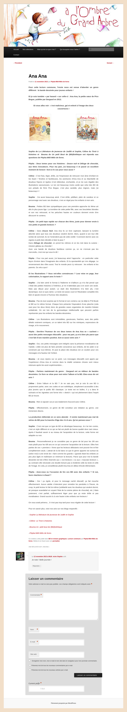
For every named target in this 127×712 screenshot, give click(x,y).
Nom (34, 629)
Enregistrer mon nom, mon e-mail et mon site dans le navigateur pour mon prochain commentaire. (64, 661)
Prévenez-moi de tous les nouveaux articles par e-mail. (50, 670)
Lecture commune (74, 539)
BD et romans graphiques (58, 539)
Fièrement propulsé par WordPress (63, 703)
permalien (56, 541)
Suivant (110, 63)
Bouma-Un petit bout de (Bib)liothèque (46, 527)
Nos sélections (28, 49)
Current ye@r (35, 683)
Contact (16, 55)
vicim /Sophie (57, 556)
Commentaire (36, 595)
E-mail (34, 642)
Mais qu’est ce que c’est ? (46, 49)
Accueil (16, 49)
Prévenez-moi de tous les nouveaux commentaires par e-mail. (52, 665)
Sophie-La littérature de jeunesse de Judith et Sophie (52, 515)
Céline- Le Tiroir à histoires (41, 521)
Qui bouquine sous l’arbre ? (70, 49)
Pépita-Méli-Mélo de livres (60, 82)
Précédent (17, 63)
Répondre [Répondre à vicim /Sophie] (37, 566)
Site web (33, 654)
